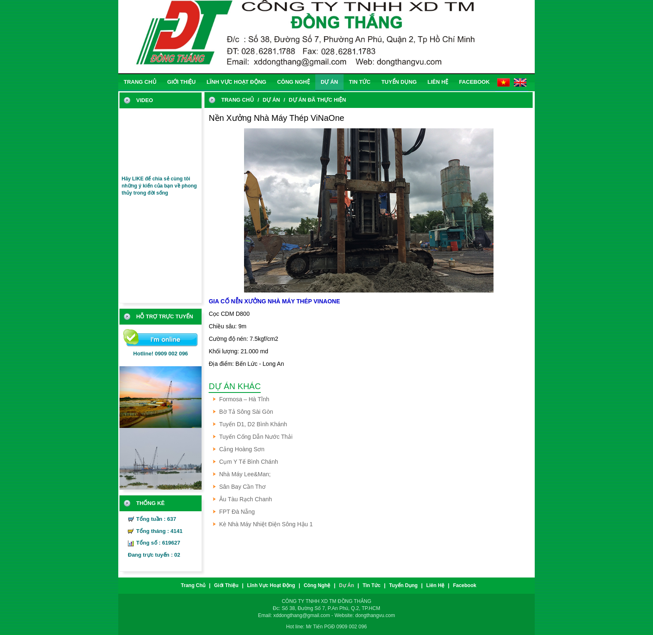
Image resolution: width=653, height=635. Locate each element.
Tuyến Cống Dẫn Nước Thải (255, 436)
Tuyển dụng (399, 82)
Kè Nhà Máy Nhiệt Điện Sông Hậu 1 (266, 524)
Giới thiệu (181, 82)
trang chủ (140, 82)
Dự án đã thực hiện (317, 100)
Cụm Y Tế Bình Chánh (248, 461)
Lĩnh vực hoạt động (237, 82)
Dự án (329, 82)
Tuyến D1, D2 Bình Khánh (253, 424)
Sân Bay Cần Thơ (242, 486)
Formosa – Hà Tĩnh (244, 399)
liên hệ (438, 82)
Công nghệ (293, 82)
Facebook (474, 82)
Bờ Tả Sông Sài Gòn (246, 411)
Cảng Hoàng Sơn (241, 449)
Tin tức (360, 82)
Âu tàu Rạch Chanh (245, 499)
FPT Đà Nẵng (237, 511)
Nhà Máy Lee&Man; (245, 474)
